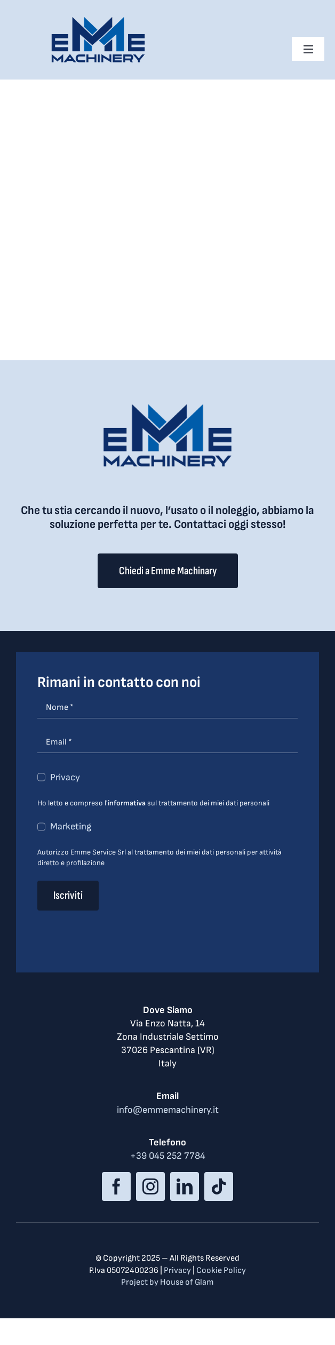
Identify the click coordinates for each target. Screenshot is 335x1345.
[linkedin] (184, 1186)
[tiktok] (218, 1186)
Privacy (65, 777)
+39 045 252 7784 (167, 1155)
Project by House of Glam (167, 1282)
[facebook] (116, 1186)
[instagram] (150, 1186)
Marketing (70, 826)
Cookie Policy (221, 1270)
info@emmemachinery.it (168, 1109)
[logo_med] (98, 20)
